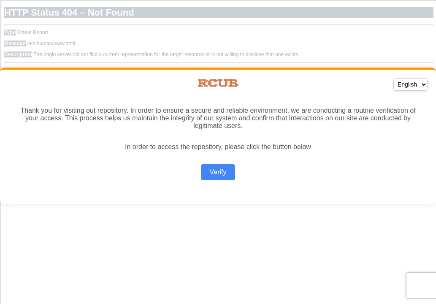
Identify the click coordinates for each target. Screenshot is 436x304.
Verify (217, 172)
